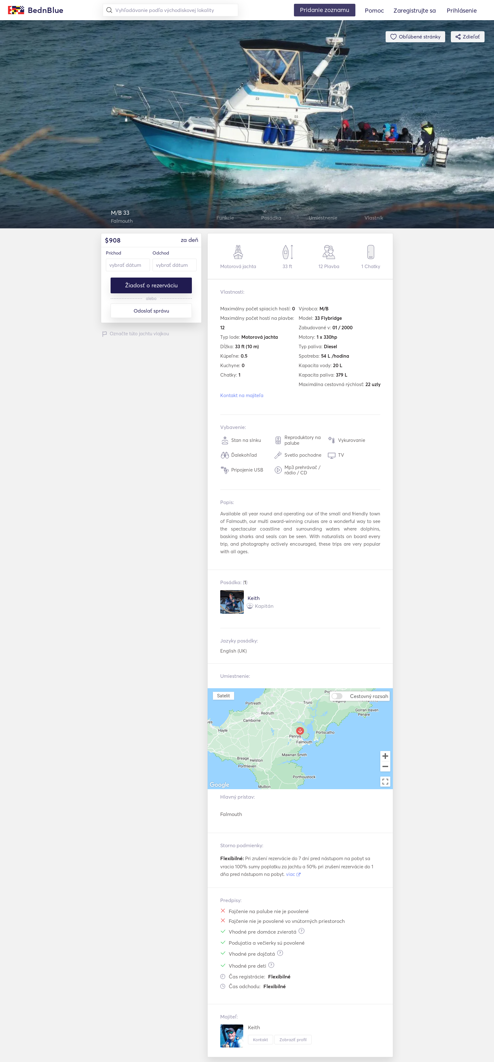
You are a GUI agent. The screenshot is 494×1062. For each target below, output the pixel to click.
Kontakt (260, 1039)
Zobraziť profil (293, 1039)
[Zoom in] (385, 756)
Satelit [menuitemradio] (223, 695)
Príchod (113, 252)
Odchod (160, 252)
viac (293, 874)
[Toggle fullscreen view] (385, 782)
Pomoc (374, 10)
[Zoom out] (385, 767)
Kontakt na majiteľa (241, 395)
